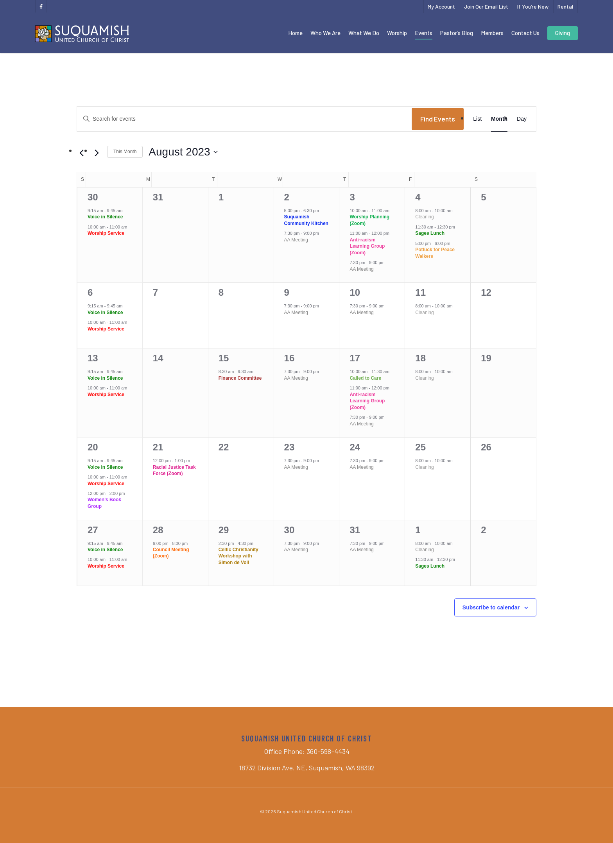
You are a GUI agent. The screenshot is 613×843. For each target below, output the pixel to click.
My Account (441, 6)
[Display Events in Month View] (499, 119)
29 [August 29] (224, 530)
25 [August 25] (420, 447)
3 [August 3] (352, 197)
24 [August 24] (355, 447)
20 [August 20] (93, 447)
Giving (562, 32)
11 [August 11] (420, 292)
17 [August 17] (355, 358)
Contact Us (525, 32)
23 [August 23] (289, 447)
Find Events (437, 119)
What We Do (363, 32)
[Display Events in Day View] (522, 119)
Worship (397, 32)
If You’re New (532, 6)
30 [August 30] (289, 530)
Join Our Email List (486, 6)
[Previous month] (81, 153)
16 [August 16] (289, 358)
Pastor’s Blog (456, 32)
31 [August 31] (355, 530)
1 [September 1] (417, 530)
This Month (124, 151)
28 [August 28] (158, 530)
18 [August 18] (420, 358)
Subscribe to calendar (491, 607)
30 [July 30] (93, 197)
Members (492, 32)
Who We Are (325, 32)
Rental (565, 6)
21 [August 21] (158, 447)
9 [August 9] (286, 292)
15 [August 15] (224, 358)
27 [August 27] (93, 530)
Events (423, 32)
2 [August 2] (286, 197)
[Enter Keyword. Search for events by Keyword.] (244, 119)
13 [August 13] (93, 358)
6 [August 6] (90, 292)
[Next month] (96, 153)
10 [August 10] (355, 292)
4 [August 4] (417, 197)
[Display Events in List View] (477, 119)
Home (295, 32)
